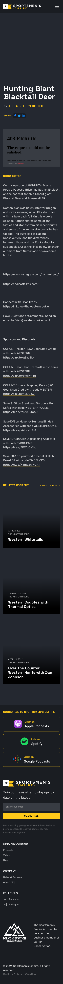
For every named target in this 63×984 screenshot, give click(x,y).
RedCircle (21, 164)
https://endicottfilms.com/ (21, 284)
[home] (26, 6)
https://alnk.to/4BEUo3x (19, 393)
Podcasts (8, 850)
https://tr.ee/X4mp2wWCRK (21, 464)
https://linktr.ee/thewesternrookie (26, 306)
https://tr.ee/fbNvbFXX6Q (20, 412)
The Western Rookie (26, 106)
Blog (5, 860)
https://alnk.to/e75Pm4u (19, 375)
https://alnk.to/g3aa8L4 (19, 357)
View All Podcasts (50, 485)
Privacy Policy (45, 825)
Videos (6, 855)
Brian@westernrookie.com (31, 320)
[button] (56, 6)
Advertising (9, 882)
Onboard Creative (25, 974)
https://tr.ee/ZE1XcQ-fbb (19, 447)
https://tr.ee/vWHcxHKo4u (20, 430)
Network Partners (12, 877)
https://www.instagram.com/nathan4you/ (31, 274)
